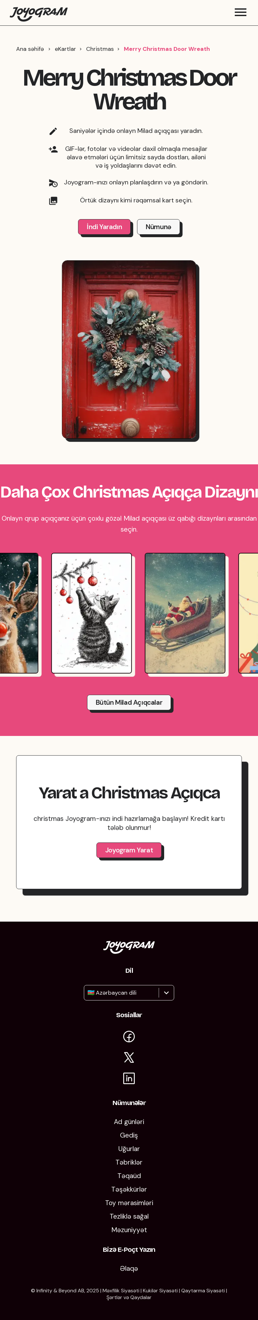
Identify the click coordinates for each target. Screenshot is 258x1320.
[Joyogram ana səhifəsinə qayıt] (129, 951)
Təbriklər (129, 1162)
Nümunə (158, 233)
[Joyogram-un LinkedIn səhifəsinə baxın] (129, 1079)
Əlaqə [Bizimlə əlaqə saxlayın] (129, 1268)
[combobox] (88, 993)
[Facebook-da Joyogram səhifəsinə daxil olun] (129, 1037)
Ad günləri (129, 1121)
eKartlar (65, 55)
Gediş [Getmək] (129, 1135)
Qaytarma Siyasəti (203, 1290)
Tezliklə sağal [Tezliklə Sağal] (129, 1216)
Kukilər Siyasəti (160, 1290)
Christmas (100, 55)
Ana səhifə (30, 55)
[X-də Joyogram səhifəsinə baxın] (129, 1058)
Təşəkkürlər (129, 1189)
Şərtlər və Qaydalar (129, 1297)
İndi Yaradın (104, 233)
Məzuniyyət (129, 1229)
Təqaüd (129, 1175)
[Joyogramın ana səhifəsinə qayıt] (39, 16)
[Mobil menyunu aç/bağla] (240, 16)
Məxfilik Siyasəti (121, 1290)
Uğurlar (129, 1148)
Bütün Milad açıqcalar (129, 708)
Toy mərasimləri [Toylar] (129, 1202)
